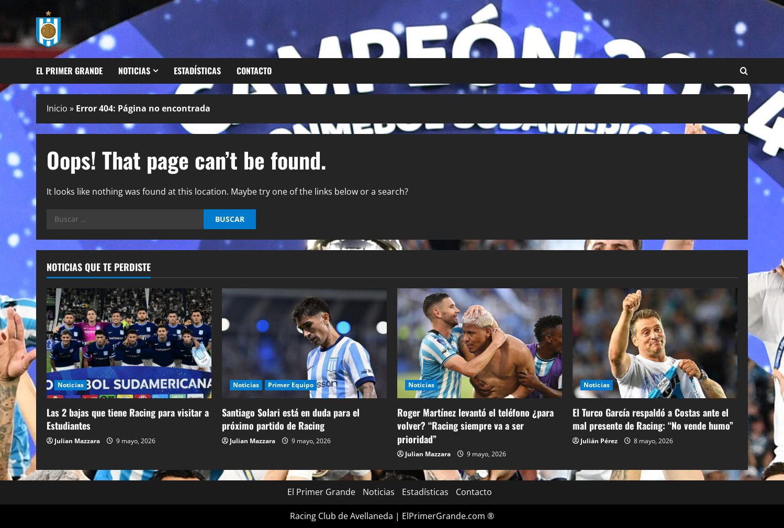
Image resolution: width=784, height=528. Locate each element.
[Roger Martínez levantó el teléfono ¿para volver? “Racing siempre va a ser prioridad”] (479, 343)
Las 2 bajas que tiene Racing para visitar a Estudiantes (128, 419)
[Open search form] (744, 71)
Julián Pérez (599, 440)
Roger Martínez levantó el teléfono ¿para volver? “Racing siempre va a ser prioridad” (475, 425)
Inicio (57, 108)
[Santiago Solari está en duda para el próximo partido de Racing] (304, 343)
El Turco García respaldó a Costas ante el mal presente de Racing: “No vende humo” (653, 419)
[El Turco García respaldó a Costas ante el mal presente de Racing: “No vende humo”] (655, 343)
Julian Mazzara (77, 440)
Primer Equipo (290, 384)
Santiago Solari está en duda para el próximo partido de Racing (291, 419)
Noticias (134, 70)
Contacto (254, 70)
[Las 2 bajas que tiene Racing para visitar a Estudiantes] (129, 343)
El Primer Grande (69, 70)
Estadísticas (197, 70)
